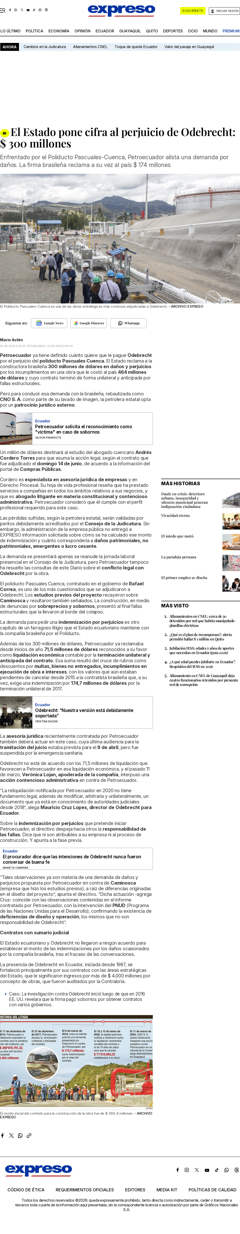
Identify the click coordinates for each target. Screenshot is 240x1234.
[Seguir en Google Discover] (89, 323)
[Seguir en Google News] (49, 323)
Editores (135, 1190)
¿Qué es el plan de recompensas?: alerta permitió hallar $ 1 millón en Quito (200, 636)
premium (231, 31)
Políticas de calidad (212, 1190)
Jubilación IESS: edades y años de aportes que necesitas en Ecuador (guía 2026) (201, 650)
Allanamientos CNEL (90, 46)
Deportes (173, 31)
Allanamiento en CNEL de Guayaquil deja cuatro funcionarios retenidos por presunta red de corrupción (203, 680)
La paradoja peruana (178, 556)
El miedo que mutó (177, 536)
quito (152, 31)
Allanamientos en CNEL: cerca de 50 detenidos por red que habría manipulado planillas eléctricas (202, 621)
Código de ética (26, 1190)
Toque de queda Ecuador (136, 46)
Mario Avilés (11, 340)
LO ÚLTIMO (10, 31)
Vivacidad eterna (175, 515)
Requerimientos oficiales (85, 1190)
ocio (193, 31)
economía (59, 31)
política (34, 31)
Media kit (167, 1190)
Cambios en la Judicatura (45, 46)
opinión (82, 31)
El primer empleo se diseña (184, 577)
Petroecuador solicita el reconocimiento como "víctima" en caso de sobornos (83, 429)
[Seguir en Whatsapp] (128, 323)
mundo (210, 31)
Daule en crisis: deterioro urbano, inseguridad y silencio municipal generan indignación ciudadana (184, 500)
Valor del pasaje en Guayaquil (189, 46)
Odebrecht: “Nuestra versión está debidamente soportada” (84, 713)
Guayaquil (130, 31)
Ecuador (105, 31)
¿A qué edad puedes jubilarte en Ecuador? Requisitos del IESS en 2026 (202, 664)
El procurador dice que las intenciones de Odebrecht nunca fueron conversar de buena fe (72, 859)
